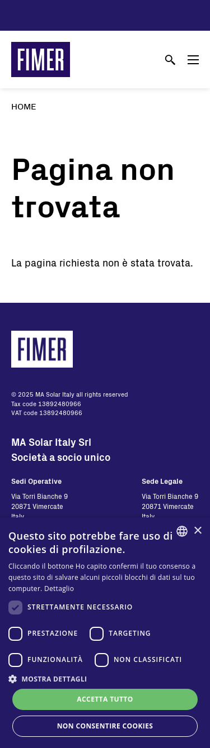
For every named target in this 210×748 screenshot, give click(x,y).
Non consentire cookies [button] (105, 726)
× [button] (197, 531)
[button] (105, 678)
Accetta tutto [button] (105, 699)
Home (23, 106)
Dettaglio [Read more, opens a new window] (59, 588)
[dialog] (105, 632)
